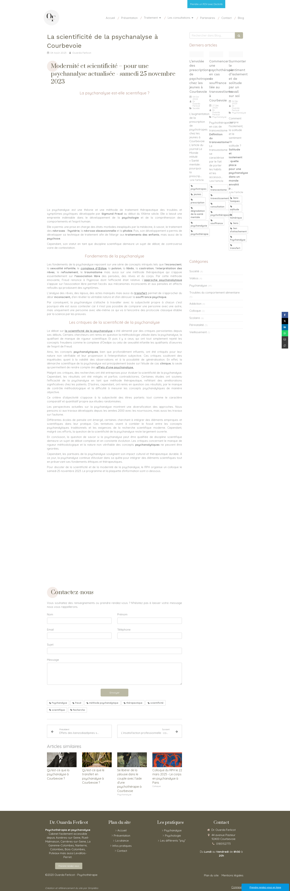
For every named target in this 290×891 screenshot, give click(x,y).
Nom (50, 614)
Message (53, 659)
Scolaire (194, 318)
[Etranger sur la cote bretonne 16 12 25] (236, 54)
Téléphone (124, 629)
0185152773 (223, 843)
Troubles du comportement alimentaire (214, 292)
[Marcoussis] (216, 54)
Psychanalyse (198, 285)
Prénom (122, 614)
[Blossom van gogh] (196, 54)
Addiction (195, 303)
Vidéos (193, 278)
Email (50, 629)
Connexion (238, 887)
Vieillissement (198, 332)
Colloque (195, 310)
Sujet (50, 644)
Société (194, 271)
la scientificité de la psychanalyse (88, 331)
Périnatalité (196, 325)
